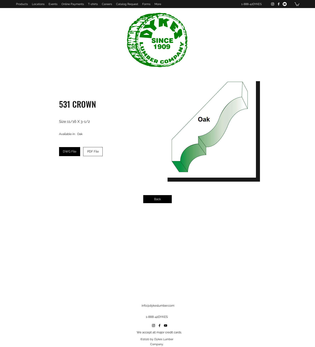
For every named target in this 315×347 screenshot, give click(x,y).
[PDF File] (93, 151)
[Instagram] (273, 4)
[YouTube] (285, 4)
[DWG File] (69, 151)
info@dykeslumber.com (158, 305)
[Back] (157, 199)
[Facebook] (279, 4)
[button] (297, 4)
